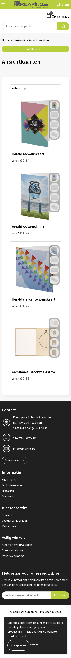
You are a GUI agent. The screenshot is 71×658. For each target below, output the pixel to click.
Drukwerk (19, 40)
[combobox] (29, 26)
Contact (7, 515)
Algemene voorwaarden (17, 544)
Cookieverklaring (13, 550)
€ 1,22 (20, 233)
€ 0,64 (20, 160)
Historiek (8, 491)
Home (6, 40)
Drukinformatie (12, 485)
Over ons (7, 496)
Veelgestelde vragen (15, 520)
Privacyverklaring (13, 556)
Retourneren (10, 526)
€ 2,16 (20, 378)
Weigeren (34, 644)
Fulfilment (9, 479)
